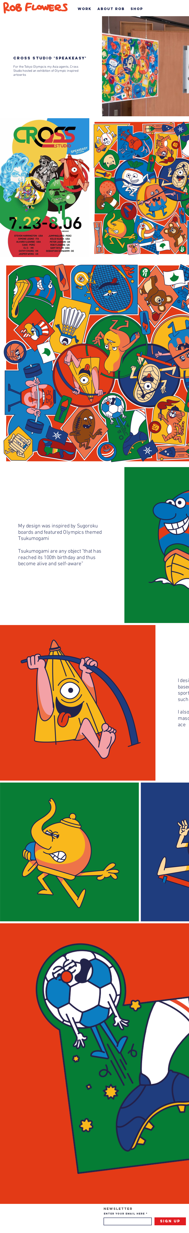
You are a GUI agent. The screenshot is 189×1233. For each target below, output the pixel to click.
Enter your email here (124, 1214)
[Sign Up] (170, 1221)
